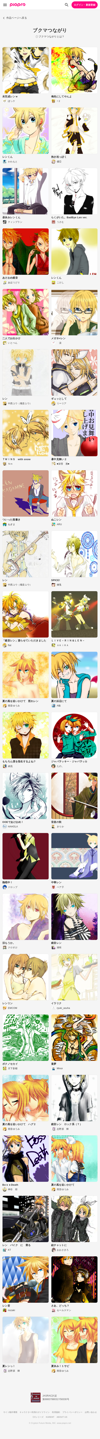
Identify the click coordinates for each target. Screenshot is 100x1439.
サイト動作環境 (10, 1412)
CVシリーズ (38, 1417)
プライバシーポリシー (72, 1412)
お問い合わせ (91, 1412)
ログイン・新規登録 (84, 5)
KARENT (50, 1417)
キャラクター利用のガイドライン (35, 1412)
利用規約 (56, 1412)
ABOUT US (62, 1417)
